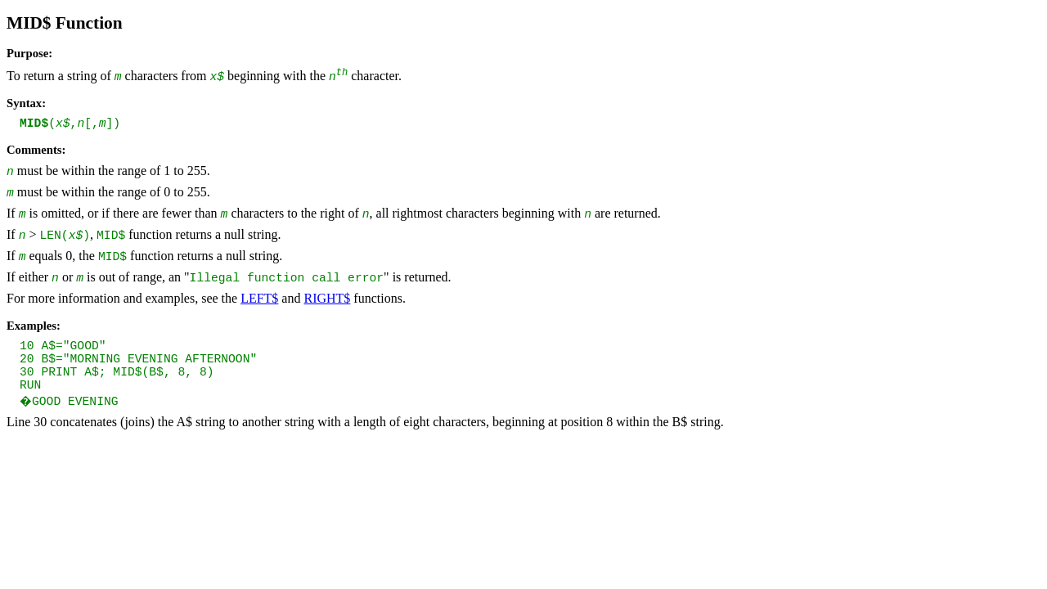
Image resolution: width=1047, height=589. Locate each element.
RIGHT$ (326, 298)
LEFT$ (259, 298)
